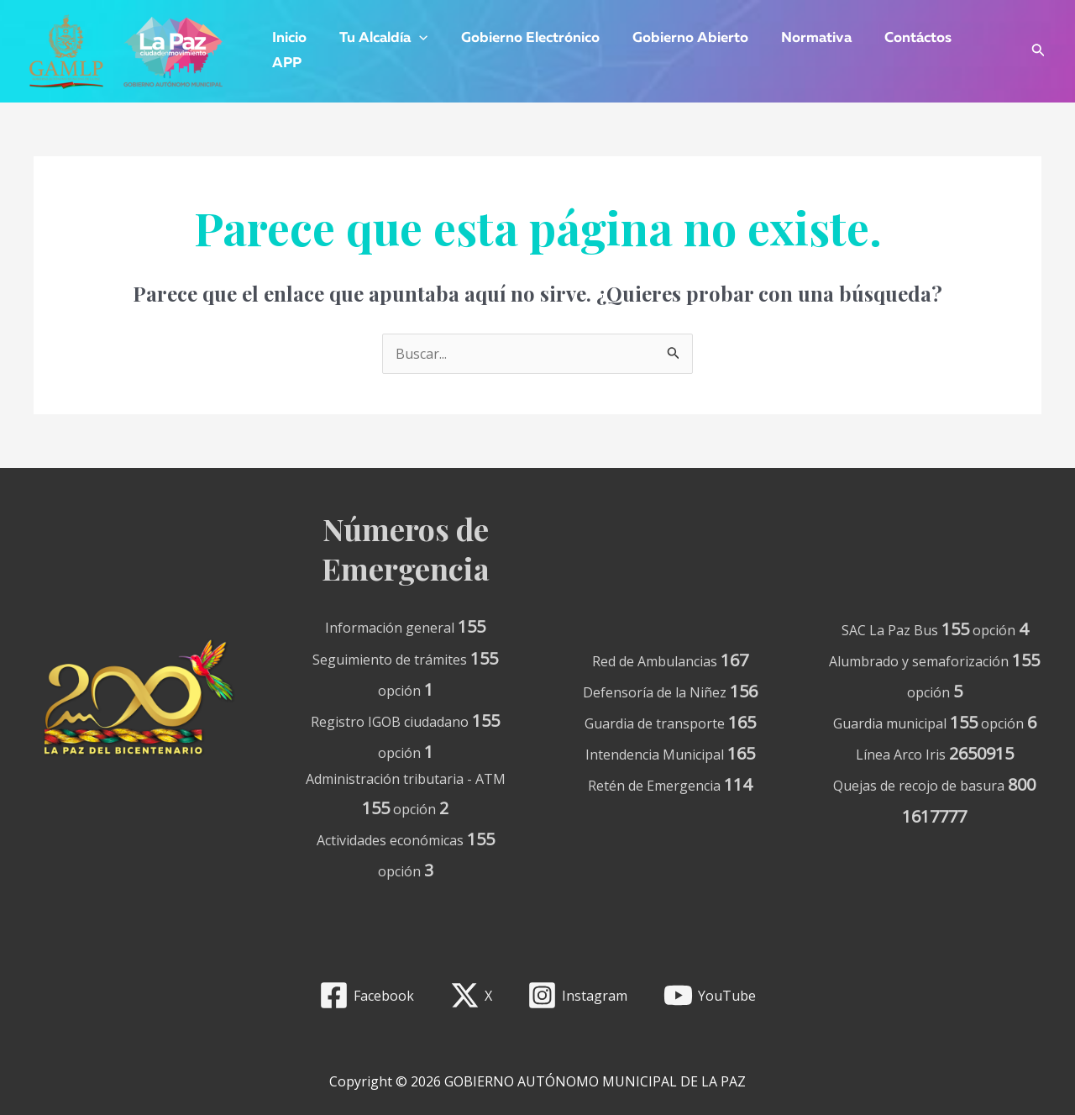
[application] (413, 38)
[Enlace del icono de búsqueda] (1038, 51)
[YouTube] (710, 995)
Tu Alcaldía (377, 38)
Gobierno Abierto (675, 38)
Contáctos (894, 38)
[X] (470, 995)
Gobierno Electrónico (519, 38)
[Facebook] (366, 995)
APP (285, 63)
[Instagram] (577, 995)
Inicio (287, 38)
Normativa (797, 38)
